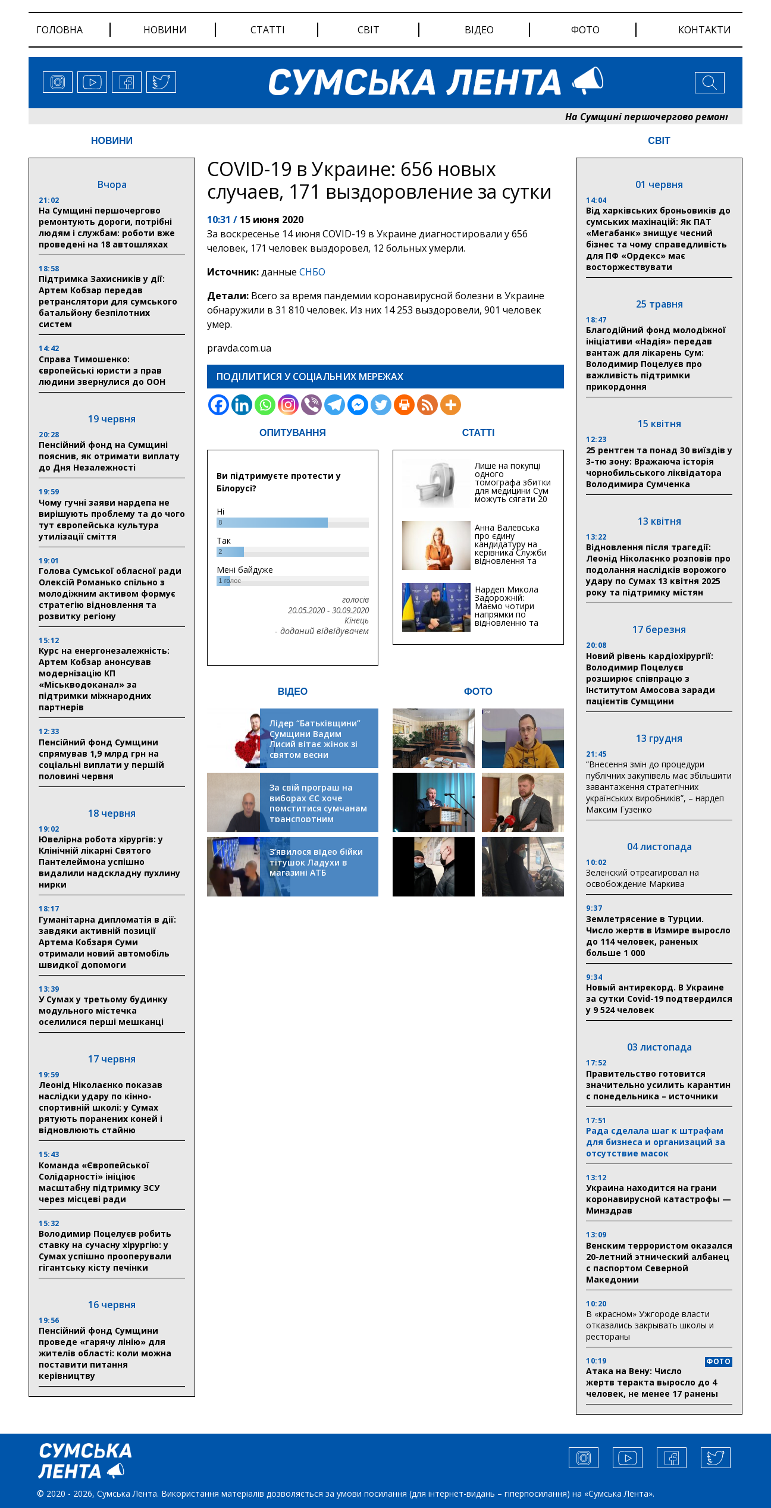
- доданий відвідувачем (322, 631)
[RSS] (427, 404)
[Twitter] (381, 404)
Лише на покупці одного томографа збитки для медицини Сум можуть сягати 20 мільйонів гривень (513, 486)
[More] (450, 404)
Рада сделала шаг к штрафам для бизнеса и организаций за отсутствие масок (655, 1142)
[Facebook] (218, 404)
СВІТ (659, 141)
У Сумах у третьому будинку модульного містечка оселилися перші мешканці (103, 1010)
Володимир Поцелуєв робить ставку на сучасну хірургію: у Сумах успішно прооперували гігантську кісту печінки (105, 1250)
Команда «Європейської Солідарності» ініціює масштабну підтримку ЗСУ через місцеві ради (99, 1182)
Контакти (704, 29)
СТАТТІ (478, 433)
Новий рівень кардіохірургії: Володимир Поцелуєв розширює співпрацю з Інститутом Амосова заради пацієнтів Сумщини (650, 678)
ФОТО (478, 691)
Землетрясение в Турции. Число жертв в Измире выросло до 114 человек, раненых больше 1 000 (658, 935)
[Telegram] (334, 404)
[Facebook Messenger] (357, 404)
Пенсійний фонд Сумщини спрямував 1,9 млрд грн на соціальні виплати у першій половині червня (101, 759)
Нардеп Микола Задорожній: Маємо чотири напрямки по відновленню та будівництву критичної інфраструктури (506, 618)
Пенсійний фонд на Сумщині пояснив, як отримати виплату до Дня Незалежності (109, 456)
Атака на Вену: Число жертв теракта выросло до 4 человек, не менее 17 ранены (652, 1382)
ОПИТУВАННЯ (292, 433)
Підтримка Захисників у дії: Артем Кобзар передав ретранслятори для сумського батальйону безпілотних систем (108, 301)
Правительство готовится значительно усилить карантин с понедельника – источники (658, 1085)
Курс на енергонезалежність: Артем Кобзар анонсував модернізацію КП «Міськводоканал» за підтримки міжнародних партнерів (104, 679)
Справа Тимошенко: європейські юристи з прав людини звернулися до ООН (102, 370)
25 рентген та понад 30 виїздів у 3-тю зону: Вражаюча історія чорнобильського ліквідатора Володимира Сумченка (659, 467)
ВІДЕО (293, 691)
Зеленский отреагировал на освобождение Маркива (642, 878)
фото (585, 29)
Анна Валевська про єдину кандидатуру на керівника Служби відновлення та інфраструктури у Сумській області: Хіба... (511, 556)
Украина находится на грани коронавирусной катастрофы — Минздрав (658, 1199)
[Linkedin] (241, 404)
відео (479, 29)
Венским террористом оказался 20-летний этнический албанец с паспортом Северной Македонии (659, 1262)
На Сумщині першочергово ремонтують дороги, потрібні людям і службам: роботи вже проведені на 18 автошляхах (107, 227)
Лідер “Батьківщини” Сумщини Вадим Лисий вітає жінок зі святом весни (315, 738)
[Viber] (311, 404)
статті (267, 29)
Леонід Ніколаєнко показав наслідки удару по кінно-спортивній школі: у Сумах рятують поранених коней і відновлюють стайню (100, 1107)
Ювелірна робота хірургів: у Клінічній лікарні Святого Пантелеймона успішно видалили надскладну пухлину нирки (109, 861)
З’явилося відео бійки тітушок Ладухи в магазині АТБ (316, 862)
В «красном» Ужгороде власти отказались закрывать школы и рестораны (650, 1325)
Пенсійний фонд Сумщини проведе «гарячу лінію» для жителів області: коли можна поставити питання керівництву (105, 1353)
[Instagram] (288, 404)
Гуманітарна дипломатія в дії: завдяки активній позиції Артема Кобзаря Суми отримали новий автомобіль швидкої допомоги (107, 942)
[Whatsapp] (265, 404)
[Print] (404, 404)
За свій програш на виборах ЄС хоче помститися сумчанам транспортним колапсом (318, 808)
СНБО (312, 271)
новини (165, 29)
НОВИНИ (112, 141)
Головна (59, 29)
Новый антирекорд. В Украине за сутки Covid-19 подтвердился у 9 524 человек (659, 998)
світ (369, 29)
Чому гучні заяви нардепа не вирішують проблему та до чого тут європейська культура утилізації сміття (112, 519)
